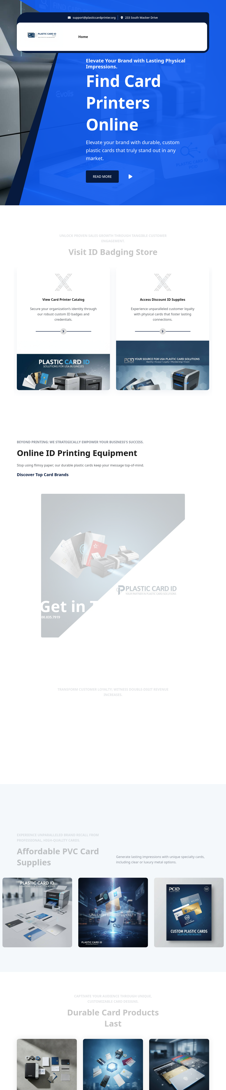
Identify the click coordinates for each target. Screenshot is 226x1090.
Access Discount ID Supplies (162, 299)
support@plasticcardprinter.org (94, 18)
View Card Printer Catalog (63, 299)
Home (83, 36)
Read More (102, 176)
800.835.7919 (59, 751)
